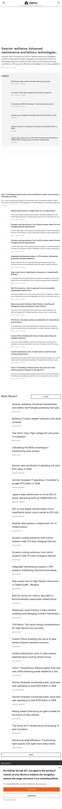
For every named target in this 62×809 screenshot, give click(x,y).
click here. (42, 783)
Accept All (31, 789)
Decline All (31, 796)
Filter (45, 397)
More (31, 755)
